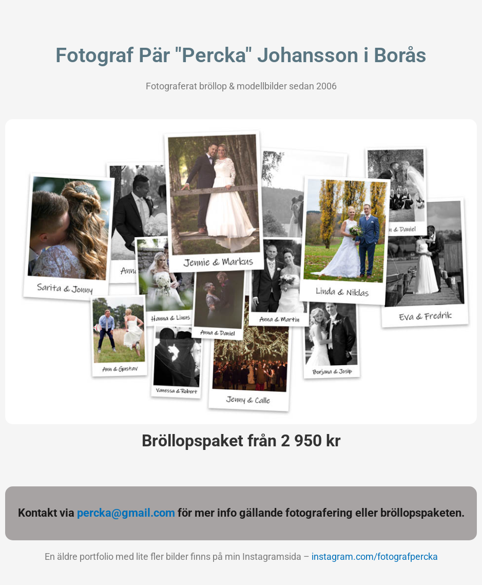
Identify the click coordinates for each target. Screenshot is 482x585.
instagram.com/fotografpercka (375, 556)
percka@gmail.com (126, 512)
